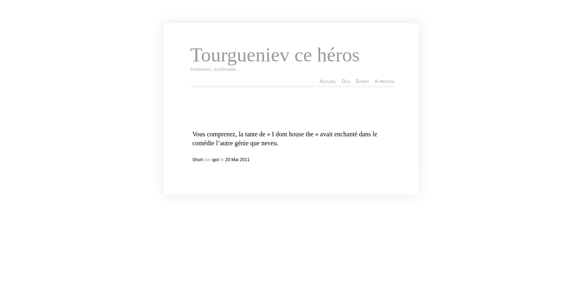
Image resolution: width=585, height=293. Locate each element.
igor (215, 159)
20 (227, 159)
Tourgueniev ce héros (275, 55)
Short (362, 81)
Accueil (327, 81)
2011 (244, 159)
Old (346, 81)
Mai (235, 159)
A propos (384, 81)
